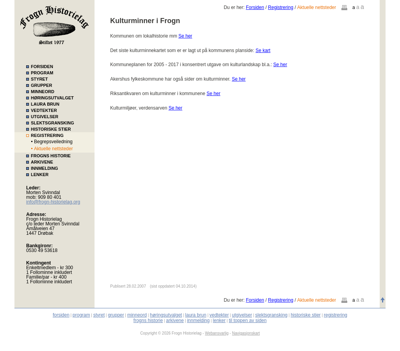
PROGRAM (42, 72)
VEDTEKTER (44, 110)
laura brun (195, 315)
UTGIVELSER (44, 116)
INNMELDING (44, 168)
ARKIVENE (42, 162)
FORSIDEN (42, 66)
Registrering (280, 7)
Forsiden (255, 7)
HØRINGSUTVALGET (52, 97)
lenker (219, 320)
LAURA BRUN (45, 104)
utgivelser (242, 315)
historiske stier (306, 315)
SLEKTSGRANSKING (52, 123)
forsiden (61, 315)
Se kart (262, 50)
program (81, 315)
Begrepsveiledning (53, 141)
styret (99, 315)
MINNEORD (42, 91)
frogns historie (148, 320)
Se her (185, 36)
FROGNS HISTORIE (51, 155)
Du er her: (235, 7)
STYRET (39, 79)
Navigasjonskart (246, 333)
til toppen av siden (248, 320)
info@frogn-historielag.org (53, 202)
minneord (137, 315)
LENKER (39, 174)
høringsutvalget (166, 315)
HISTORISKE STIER (51, 129)
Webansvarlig (217, 333)
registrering (335, 315)
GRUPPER (41, 85)
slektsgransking (271, 315)
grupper (116, 315)
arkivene (175, 320)
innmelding (198, 320)
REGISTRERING (47, 135)
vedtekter (219, 315)
